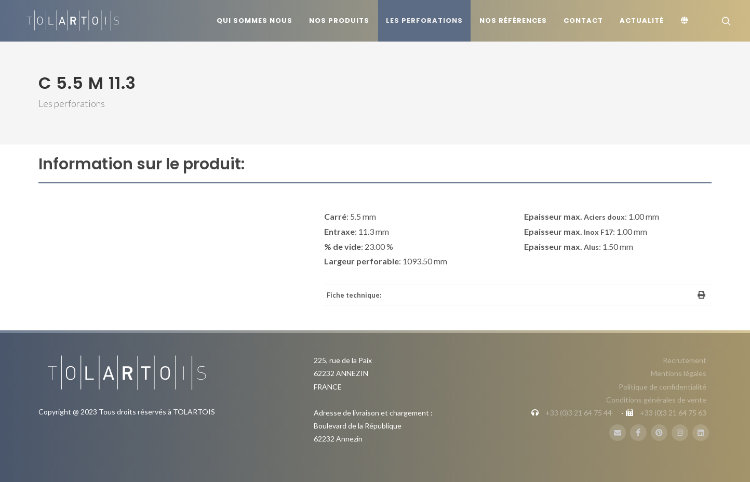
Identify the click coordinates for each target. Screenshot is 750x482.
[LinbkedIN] (700, 432)
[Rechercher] (725, 21)
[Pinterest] (659, 432)
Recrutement (684, 360)
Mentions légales (678, 373)
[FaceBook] (638, 432)
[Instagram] (680, 432)
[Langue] (686, 21)
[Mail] (617, 432)
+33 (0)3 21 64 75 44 (578, 412)
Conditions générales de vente (656, 399)
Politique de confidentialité (662, 386)
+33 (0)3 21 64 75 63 (673, 412)
